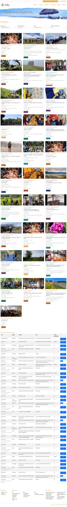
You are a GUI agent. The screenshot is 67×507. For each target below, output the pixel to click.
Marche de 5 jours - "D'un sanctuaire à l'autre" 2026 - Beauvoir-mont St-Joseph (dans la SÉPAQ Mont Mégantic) (56, 294)
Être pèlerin (25, 494)
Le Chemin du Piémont (61, 497)
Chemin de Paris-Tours (50, 497)
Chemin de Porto (27, 48)
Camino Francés (48, 494)
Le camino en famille (5, 265)
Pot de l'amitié (4, 182)
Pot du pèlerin (26, 182)
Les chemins (52, 4)
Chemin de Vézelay (49, 498)
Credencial (14, 496)
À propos (35, 4)
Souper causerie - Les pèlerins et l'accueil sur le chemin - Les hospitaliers (55, 75)
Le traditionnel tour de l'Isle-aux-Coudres (54, 182)
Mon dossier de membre (62, 504)
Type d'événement (20, 25)
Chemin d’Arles (48, 495)
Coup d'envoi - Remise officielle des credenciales (33, 102)
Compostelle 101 (4, 129)
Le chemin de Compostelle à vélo (52, 209)
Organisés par (3, 25)
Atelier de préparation (16, 493)
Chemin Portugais (60, 493)
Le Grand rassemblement (39, 494)
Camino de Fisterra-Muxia (50, 492)
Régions (58, 4)
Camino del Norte (49, 493)
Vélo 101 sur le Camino (5, 209)
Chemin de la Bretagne (50, 496)
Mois (35, 25)
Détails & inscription (63, 339)
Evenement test (4, 320)
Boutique (64, 4)
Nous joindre (3, 494)
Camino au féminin (26, 495)
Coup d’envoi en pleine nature (7, 293)
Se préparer (46, 4)
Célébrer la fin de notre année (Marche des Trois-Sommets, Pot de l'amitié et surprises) (55, 266)
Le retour (36, 493)
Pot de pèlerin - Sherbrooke (51, 156)
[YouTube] (60, 1)
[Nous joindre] (63, 1)
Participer (25, 57)
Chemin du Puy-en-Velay (61, 492)
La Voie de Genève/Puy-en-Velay (61, 495)
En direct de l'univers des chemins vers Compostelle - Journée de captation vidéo (31, 210)
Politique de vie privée (54, 504)
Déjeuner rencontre (27, 129)
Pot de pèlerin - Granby (5, 48)
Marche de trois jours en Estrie (52, 48)
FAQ (13, 500)
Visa (13, 497)
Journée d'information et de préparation (9, 74)
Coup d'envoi (14, 494)
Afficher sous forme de (55, 25)
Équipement (14, 495)
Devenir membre (4, 492)
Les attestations (26, 493)
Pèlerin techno (14, 499)
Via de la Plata (59, 498)
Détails (62, 380)
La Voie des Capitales (60, 496)
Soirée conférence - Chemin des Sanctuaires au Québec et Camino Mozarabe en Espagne (32, 75)
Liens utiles (25, 496)
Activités (40, 4)
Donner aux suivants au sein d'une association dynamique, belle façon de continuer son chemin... (55, 130)
